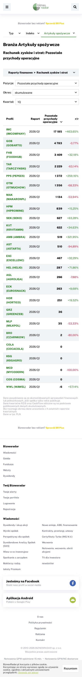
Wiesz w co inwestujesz (15, 551)
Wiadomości (9, 452)
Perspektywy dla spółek (16, 536)
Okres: (41, 92)
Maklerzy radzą (11, 563)
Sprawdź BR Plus (55, 23)
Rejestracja (9, 509)
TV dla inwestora (51, 557)
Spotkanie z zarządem (15, 557)
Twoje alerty (10, 491)
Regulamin (40, 628)
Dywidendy (9, 476)
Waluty (7, 470)
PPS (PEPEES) (15, 175)
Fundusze (8, 464)
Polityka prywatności (40, 622)
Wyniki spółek (10, 531)
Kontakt (40, 640)
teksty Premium (11, 569)
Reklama (40, 634)
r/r (77, 118)
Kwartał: (41, 102)
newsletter (48, 563)
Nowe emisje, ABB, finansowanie (59, 525)
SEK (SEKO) (14, 218)
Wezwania (47, 542)
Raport (35, 118)
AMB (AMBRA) (15, 237)
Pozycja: (41, 83)
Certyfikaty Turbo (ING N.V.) (57, 536)
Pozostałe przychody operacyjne (50, 118)
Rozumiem (70, 668)
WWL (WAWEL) (16, 386)
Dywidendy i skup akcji (15, 525)
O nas (40, 616)
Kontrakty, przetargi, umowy (57, 531)
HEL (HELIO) (14, 267)
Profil (10, 118)
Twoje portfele (11, 497)
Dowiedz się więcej (28, 672)
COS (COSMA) (15, 379)
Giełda (6, 458)
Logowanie (9, 503)
